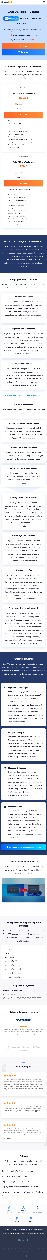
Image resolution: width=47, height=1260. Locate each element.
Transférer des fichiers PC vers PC (16, 1176)
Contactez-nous (22, 1229)
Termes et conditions (21, 1233)
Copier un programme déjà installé (16, 1181)
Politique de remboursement (36, 1233)
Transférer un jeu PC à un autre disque (17, 1171)
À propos (14, 1229)
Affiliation (30, 1229)
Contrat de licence (8, 1233)
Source (36, 1035)
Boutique (7, 1229)
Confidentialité (38, 1229)
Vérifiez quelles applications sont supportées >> (23, 396)
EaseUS (7, 2)
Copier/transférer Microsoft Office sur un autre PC (22, 1187)
